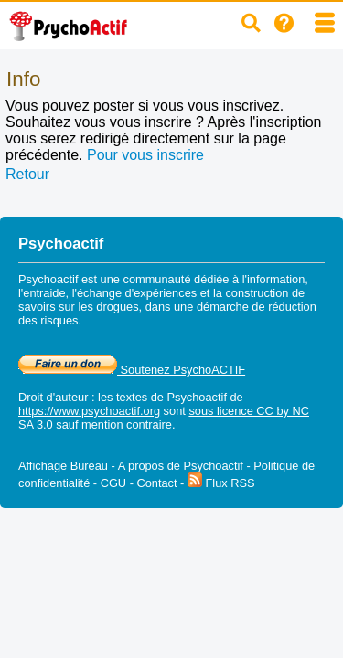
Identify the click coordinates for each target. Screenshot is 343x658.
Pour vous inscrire (145, 155)
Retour (27, 174)
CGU (113, 483)
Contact (156, 483)
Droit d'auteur (53, 397)
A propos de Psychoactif (180, 465)
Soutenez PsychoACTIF (131, 370)
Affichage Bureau (63, 465)
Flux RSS (221, 483)
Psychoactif (197, 397)
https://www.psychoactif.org (89, 411)
